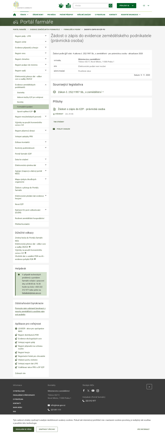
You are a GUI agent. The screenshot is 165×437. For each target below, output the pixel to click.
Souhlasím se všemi (23, 429)
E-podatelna (100, 15)
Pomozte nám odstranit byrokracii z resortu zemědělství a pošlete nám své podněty (30, 311)
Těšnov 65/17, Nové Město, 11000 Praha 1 (59, 396)
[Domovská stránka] (14, 15)
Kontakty (113, 15)
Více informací (143, 429)
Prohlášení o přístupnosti (24, 395)
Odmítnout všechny (47, 429)
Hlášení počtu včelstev (28, 360)
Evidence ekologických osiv (30, 339)
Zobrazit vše (20, 373)
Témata (23, 15)
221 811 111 (54, 410)
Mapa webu (17, 407)
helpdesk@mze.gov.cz (31, 293)
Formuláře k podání (72, 29)
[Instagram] (97, 391)
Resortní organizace (129, 15)
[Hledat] (93, 5)
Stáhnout (58, 114)
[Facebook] (83, 391)
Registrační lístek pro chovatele (31, 356)
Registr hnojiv (24, 352)
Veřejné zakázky (84, 15)
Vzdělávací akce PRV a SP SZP (31, 367)
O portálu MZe (19, 391)
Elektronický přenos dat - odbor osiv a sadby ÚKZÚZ (30, 245)
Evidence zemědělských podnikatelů (45, 29)
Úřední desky (38, 15)
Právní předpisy (66, 15)
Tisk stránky (59, 122)
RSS (14, 411)
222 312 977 (89, 401)
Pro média (51, 15)
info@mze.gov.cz (56, 405)
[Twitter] (88, 391)
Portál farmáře (19, 29)
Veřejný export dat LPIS (28, 363)
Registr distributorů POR (28, 335)
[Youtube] (93, 391)
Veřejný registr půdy (26, 342)
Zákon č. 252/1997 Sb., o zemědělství (80, 92)
